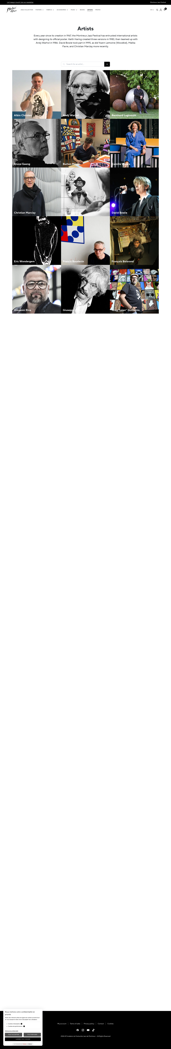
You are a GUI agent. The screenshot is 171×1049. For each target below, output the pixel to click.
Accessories (61, 10)
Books (82, 10)
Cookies (110, 1024)
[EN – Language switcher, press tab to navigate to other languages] (152, 10)
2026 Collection (27, 10)
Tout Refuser (32, 1034)
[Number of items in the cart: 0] (164, 9)
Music (73, 10)
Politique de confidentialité (11, 1031)
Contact (101, 1024)
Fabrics (49, 10)
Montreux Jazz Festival (158, 2)
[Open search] (157, 10)
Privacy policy (89, 1024)
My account (61, 1024)
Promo (97, 10)
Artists (90, 10)
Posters (39, 10)
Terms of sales (75, 1024)
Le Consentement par (23, 1044)
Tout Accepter (13, 1034)
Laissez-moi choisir (23, 1039)
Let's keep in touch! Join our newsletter (20, 2)
